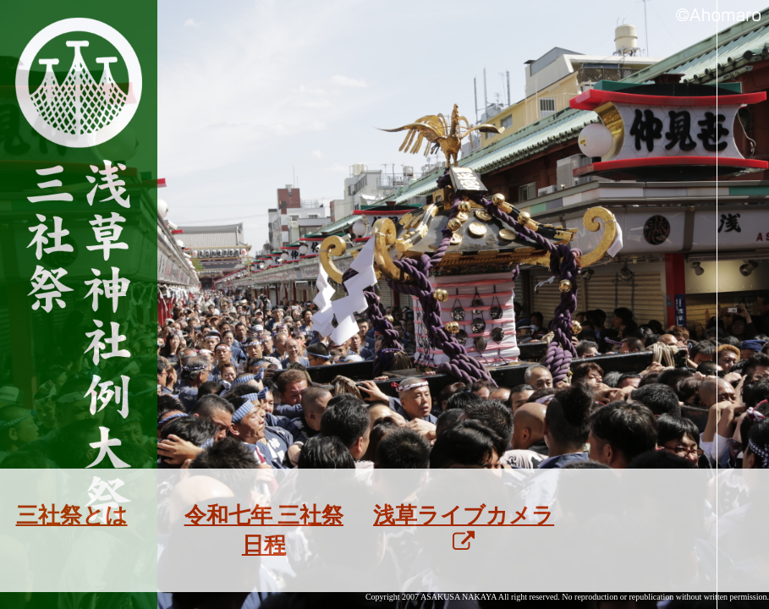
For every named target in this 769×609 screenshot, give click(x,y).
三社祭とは (72, 515)
